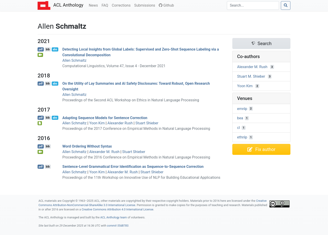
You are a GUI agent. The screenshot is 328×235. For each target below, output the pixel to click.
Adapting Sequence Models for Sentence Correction (104, 117)
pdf (41, 49)
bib (48, 49)
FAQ (106, 5)
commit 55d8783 (117, 225)
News (94, 5)
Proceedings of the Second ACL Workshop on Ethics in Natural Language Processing (130, 100)
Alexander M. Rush (104, 152)
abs (55, 49)
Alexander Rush (120, 123)
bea (240, 118)
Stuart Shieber (146, 123)
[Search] (253, 5)
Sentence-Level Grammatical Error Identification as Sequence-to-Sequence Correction (133, 166)
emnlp (242, 108)
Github (166, 5)
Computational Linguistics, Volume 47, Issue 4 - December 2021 (114, 66)
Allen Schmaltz (74, 60)
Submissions (145, 5)
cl (238, 127)
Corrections (122, 5)
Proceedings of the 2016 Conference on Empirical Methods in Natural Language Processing (136, 157)
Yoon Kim (97, 123)
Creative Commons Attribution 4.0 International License (117, 209)
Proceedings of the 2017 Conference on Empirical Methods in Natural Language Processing (136, 128)
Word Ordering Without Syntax (87, 146)
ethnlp (242, 137)
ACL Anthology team (113, 217)
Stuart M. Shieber (251, 76)
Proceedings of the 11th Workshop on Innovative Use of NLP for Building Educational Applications (141, 177)
